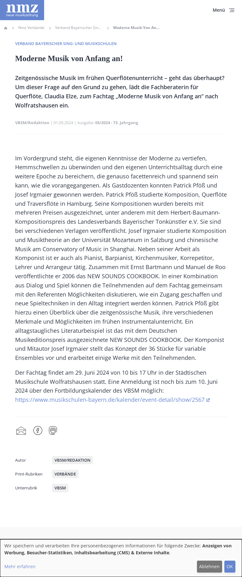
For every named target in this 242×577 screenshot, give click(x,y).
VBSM (60, 488)
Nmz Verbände (31, 27)
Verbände (65, 474)
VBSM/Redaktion (32, 122)
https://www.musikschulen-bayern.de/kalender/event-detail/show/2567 (110, 399)
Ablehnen (209, 566)
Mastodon (53, 431)
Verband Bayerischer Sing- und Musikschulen (66, 43)
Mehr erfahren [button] (20, 566)
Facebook (37, 431)
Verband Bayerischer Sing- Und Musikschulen (78, 27)
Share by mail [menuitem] (21, 430)
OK (230, 566)
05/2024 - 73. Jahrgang (116, 122)
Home (6, 28)
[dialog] (121, 558)
